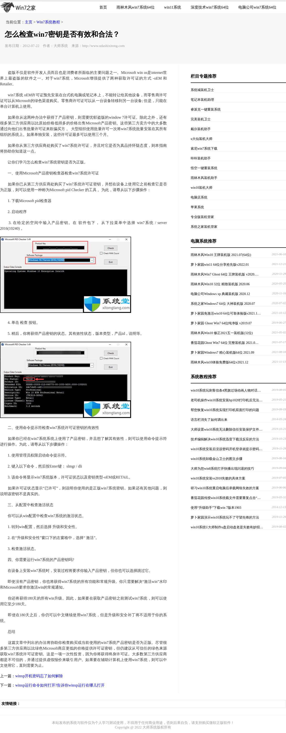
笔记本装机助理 (202, 100)
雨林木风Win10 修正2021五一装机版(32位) (222, 333)
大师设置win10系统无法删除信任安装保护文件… (226, 429)
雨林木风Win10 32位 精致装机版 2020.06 (220, 284)
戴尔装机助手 (201, 129)
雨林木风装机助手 (204, 178)
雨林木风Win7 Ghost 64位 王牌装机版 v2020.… (225, 274)
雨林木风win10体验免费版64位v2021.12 (219, 362)
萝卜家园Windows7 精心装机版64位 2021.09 (222, 352)
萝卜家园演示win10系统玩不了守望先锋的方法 (225, 517)
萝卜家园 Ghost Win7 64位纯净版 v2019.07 (221, 323)
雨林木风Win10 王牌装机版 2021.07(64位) (221, 255)
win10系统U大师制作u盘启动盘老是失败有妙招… (227, 527)
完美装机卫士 (201, 119)
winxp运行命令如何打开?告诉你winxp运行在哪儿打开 (60, 685)
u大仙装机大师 (201, 139)
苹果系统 (197, 207)
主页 (28, 22)
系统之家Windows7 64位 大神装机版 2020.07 (223, 303)
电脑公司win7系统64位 (257, 7)
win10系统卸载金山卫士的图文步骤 (216, 459)
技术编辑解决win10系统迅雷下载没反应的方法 (225, 439)
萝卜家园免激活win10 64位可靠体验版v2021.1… (226, 313)
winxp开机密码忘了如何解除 (39, 676)
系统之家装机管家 (204, 227)
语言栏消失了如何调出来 (209, 420)
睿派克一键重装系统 (206, 109)
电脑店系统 (199, 197)
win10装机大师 (201, 187)
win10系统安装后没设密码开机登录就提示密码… (226, 449)
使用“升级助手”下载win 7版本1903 (216, 507)
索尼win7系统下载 (204, 148)
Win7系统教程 (48, 22)
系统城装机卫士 (202, 90)
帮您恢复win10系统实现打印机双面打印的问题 (225, 410)
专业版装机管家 (202, 217)
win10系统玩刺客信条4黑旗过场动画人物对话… (226, 390)
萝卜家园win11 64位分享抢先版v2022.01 (220, 264)
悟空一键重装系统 (204, 168)
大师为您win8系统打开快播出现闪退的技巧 (222, 468)
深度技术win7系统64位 (210, 7)
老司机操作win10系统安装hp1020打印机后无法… (226, 400)
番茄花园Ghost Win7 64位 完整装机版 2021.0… (224, 343)
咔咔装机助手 (201, 158)
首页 (103, 7)
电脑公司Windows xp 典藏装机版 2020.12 (220, 294)
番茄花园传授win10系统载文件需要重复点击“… (225, 498)
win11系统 (172, 7)
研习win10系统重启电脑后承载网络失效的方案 (225, 488)
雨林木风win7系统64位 (136, 7)
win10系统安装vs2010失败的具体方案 (218, 478)
